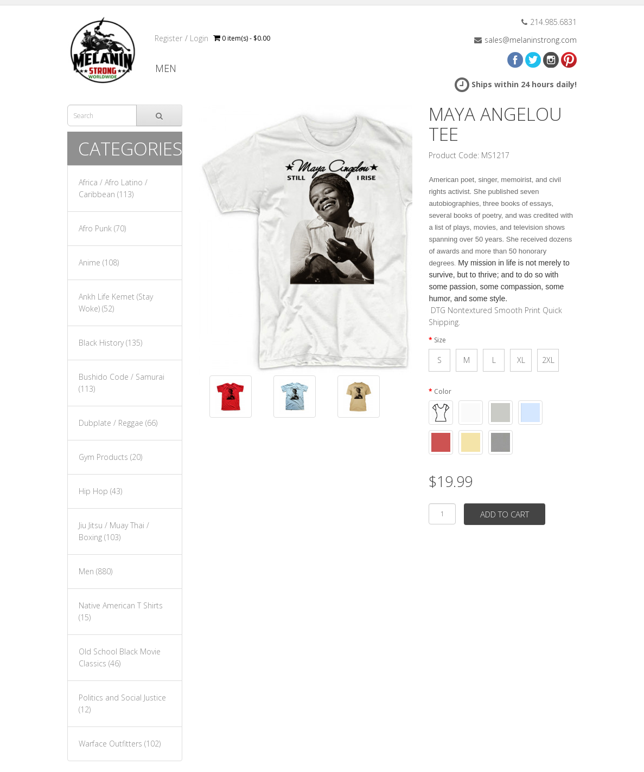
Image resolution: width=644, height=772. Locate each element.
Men (165, 68)
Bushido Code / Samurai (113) (121, 383)
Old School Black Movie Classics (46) (120, 657)
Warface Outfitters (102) (120, 743)
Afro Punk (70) (102, 228)
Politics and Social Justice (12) (122, 703)
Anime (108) (99, 262)
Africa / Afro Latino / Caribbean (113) (113, 188)
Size (440, 340)
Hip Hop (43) (100, 491)
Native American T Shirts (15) (121, 611)
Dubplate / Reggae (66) (118, 423)
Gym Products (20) (110, 457)
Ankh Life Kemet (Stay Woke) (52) (116, 302)
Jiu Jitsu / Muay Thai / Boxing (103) (114, 531)
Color (442, 391)
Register (168, 38)
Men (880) (95, 571)
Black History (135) (110, 343)
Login (199, 38)
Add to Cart (504, 514)
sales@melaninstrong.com (530, 40)
